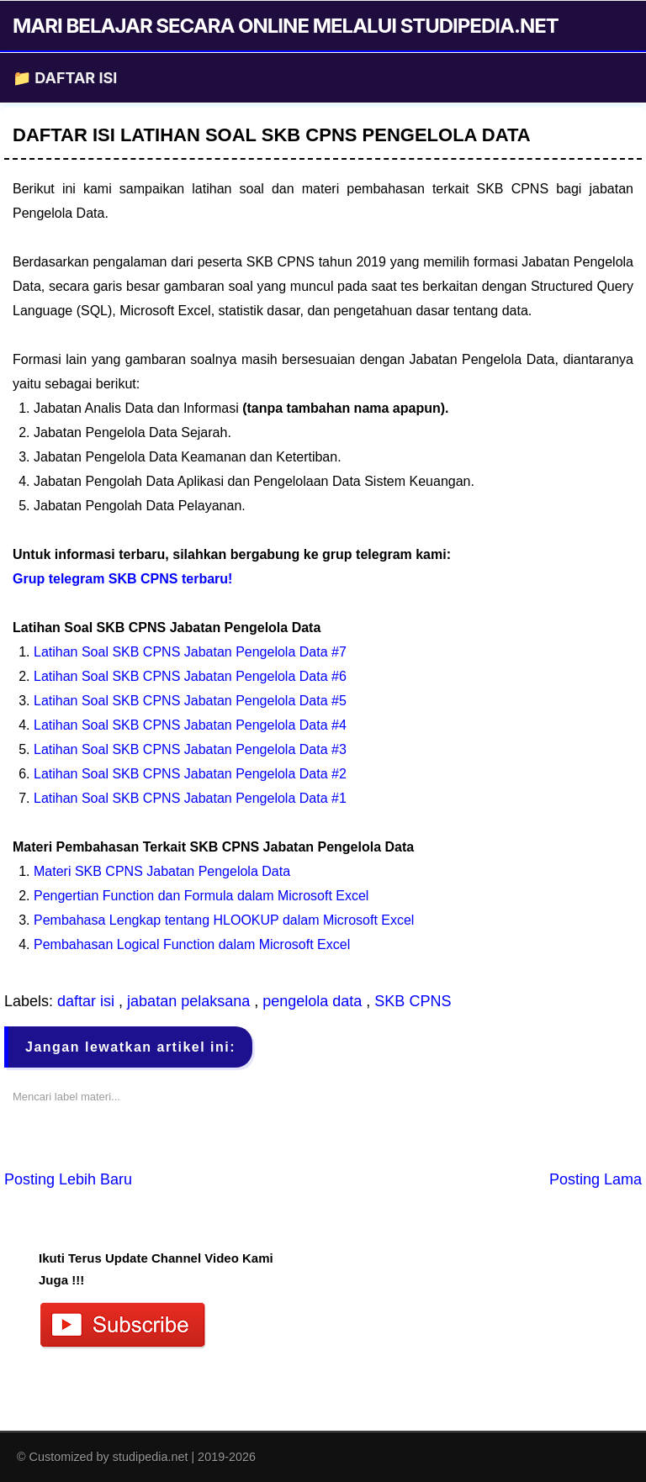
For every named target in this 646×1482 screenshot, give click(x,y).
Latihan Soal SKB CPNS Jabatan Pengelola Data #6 (190, 676)
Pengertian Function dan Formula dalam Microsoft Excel (201, 896)
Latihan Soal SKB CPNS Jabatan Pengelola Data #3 (190, 749)
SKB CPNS (412, 1001)
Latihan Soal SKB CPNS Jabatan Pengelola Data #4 (190, 725)
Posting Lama (595, 1179)
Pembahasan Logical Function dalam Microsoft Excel (192, 944)
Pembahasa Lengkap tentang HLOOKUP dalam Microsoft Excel (224, 920)
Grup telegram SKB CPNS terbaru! (122, 579)
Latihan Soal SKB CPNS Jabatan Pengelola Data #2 (190, 774)
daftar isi (88, 1001)
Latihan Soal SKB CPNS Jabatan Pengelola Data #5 (190, 701)
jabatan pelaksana (190, 1001)
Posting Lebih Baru (68, 1179)
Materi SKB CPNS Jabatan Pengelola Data (162, 871)
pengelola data (314, 1001)
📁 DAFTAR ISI (65, 78)
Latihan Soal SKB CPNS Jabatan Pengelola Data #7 (190, 652)
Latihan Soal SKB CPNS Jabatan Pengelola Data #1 (190, 798)
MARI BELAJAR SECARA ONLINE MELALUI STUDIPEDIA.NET (286, 25)
